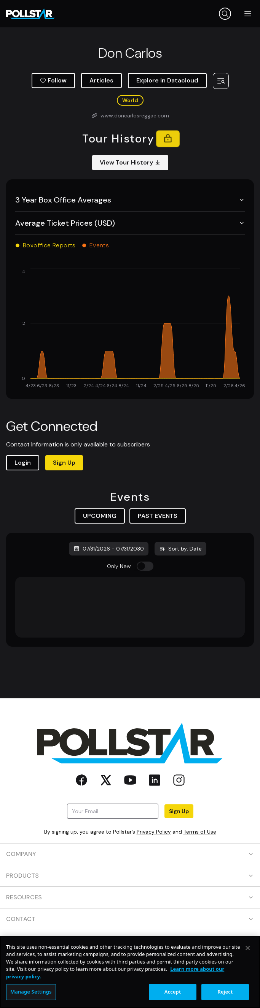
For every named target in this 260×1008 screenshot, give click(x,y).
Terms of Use (199, 831)
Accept (172, 991)
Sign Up (64, 463)
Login (22, 463)
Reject (225, 991)
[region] (130, 972)
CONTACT (130, 919)
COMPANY (130, 854)
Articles (101, 80)
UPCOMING (99, 516)
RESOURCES (130, 897)
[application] (130, 329)
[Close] (247, 948)
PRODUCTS (130, 876)
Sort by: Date (180, 548)
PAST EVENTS (157, 516)
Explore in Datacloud (167, 80)
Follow (53, 80)
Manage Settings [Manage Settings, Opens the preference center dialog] (31, 991)
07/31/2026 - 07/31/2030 (108, 548)
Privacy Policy (154, 831)
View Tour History (130, 162)
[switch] (145, 566)
